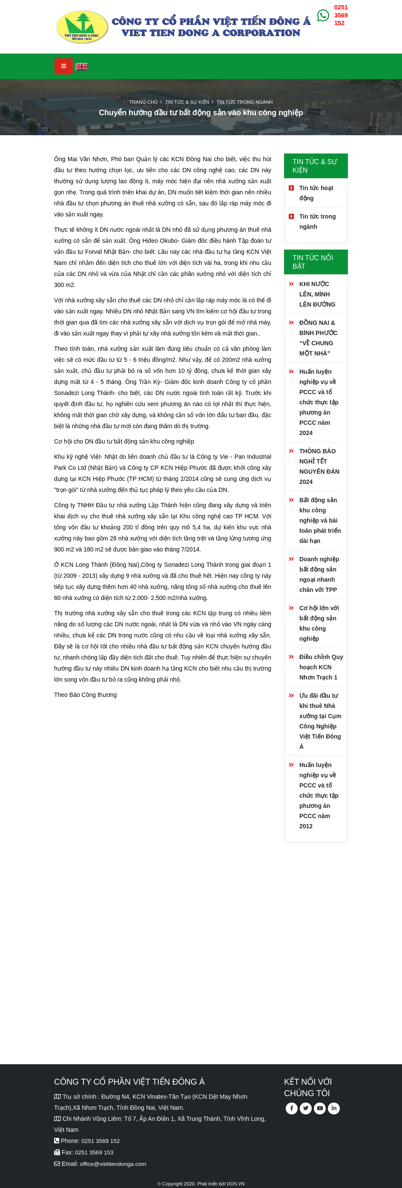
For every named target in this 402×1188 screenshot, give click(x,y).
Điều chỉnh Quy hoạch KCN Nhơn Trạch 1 (321, 667)
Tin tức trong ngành (245, 102)
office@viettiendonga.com (114, 1163)
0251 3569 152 (341, 15)
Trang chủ (143, 102)
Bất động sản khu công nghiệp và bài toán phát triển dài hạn (320, 520)
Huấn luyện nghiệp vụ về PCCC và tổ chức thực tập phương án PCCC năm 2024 (319, 402)
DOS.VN (236, 1182)
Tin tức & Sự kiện (187, 102)
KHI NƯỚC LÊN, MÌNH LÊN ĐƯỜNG (317, 294)
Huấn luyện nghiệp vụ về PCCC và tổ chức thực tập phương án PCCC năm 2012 (319, 796)
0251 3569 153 (95, 1151)
